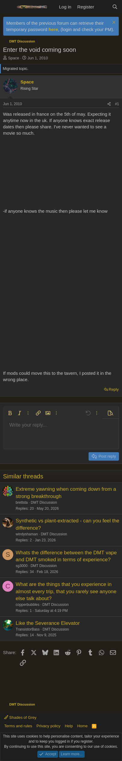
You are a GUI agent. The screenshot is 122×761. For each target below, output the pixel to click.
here (53, 29)
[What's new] (103, 6)
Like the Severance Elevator (48, 623)
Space (13, 58)
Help (69, 726)
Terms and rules (18, 726)
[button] (9, 413)
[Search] (115, 6)
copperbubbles (27, 605)
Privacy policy (48, 726)
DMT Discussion (44, 502)
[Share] (109, 104)
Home (82, 726)
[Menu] (8, 7)
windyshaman (27, 534)
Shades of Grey (20, 717)
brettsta (22, 502)
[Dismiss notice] (113, 23)
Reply (114, 389)
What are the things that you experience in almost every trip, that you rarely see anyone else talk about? (66, 591)
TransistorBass (28, 629)
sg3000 (21, 566)
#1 (117, 104)
